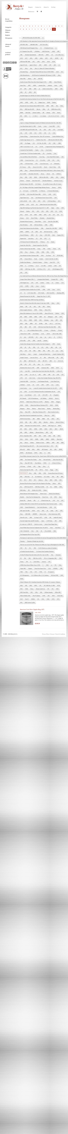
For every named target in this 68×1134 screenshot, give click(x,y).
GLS (62, 282)
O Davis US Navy (56, 463)
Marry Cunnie (41, 408)
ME (30, 422)
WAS (21, 585)
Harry (53, 303)
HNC (40, 320)
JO (53, 350)
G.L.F (37, 265)
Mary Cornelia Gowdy (53, 412)
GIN (37, 282)
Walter (21, 578)
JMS (49, 350)
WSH (48, 599)
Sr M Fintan (49, 520)
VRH (21, 572)
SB (55, 507)
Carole (39, 126)
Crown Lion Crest (29, 160)
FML (48, 252)
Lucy (21, 395)
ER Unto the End (48, 231)
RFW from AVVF (29, 486)
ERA (56, 231)
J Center (46, 330)
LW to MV (45, 395)
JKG (21, 350)
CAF (62, 116)
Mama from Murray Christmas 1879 (39, 405)
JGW (47, 347)
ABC (58, 51)
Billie (44, 109)
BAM (48, 102)
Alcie (26, 68)
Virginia (30, 568)
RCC (25, 480)
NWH (45, 463)
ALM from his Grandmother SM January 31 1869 (43, 75)
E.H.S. (44, 194)
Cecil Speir (60, 129)
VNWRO (55, 568)
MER (21, 425)
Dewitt (48, 173)
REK (56, 480)
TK (26, 548)
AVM (30, 92)
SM (50, 517)
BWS (26, 116)
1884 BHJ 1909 (33, 44)
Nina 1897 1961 (28, 463)
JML (44, 350)
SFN (61, 510)
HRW (31, 323)
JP (40, 357)
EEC (33, 211)
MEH (35, 422)
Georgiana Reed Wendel (43, 279)
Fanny (39, 248)
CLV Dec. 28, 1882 (41, 143)
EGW (26, 214)
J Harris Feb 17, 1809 (25, 333)
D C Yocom (23, 167)
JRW (51, 361)
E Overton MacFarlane (53, 191)
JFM (34, 347)
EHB (35, 214)
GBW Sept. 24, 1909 (30, 269)
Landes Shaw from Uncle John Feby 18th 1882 (43, 371)
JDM (34, 340)
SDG (43, 510)
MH (21, 432)
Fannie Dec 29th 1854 (25, 245)
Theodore (22, 541)
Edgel (52, 208)
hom (52, 320)
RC (21, 480)
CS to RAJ (42, 160)
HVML (41, 323)
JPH (45, 357)
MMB (36, 439)
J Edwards (53, 330)
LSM (25, 391)
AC (52, 54)
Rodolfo (22, 497)
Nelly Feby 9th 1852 (58, 459)
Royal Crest (45, 497)
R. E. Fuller (47, 476)
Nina (21, 463)
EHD (40, 214)
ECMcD (22, 204)
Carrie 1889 (52, 126)
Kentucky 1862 (45, 367)
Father (49, 248)
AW (35, 92)
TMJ (35, 548)
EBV (39, 201)
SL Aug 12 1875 (38, 517)
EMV (60, 228)
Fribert (45, 262)
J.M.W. (48, 333)
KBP (38, 367)
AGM (53, 61)
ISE (21, 330)
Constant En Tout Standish (26, 150)
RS (51, 497)
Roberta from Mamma (54, 493)
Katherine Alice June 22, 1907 (27, 367)
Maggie (58, 401)
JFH (21, 347)
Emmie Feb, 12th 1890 (51, 228)
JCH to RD (22, 340)
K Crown (48, 364)
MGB (46, 429)
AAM (53, 51)
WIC (32, 592)
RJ (47, 486)
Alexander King (24, 71)
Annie (55, 85)
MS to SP (22, 449)
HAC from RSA (50, 293)
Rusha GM (22, 500)
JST (30, 364)
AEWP (56, 58)
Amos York (22, 85)
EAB (50, 194)
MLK (26, 439)
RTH (55, 497)
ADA (31, 58)
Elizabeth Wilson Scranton (26, 221)
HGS (63, 313)
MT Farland (45, 449)
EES (43, 211)
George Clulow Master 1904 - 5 (27, 279)
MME (42, 439)
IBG (21, 327)
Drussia (54, 187)
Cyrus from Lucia (44, 163)
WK (49, 595)
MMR (47, 439)
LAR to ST (59, 371)
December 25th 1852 (33, 173)
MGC (51, 429)
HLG (25, 320)
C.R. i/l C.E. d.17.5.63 (53, 116)
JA (20, 337)
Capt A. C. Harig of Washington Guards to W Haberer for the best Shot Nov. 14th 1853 (40, 122)
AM (35, 78)
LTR (59, 391)
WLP (21, 599)
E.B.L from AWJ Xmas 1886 (34, 194)
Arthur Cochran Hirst (47, 88)
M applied (56, 395)
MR (58, 442)
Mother (32, 442)
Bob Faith (28, 112)
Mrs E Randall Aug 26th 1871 (27, 446)
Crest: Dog (41, 156)
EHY (45, 214)
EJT (54, 214)
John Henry (23, 354)
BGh (21, 109)
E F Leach (25, 191)
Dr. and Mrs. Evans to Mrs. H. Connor (52, 184)
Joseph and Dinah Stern (44, 354)
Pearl (46, 469)
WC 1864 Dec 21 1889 (49, 585)
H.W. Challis (41, 293)
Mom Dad (59, 439)
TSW (60, 558)
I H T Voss (57, 323)
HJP (56, 316)
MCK (53, 418)
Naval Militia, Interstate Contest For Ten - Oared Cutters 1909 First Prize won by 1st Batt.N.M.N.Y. (43, 456)
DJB (26, 177)
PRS (21, 476)
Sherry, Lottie (43, 514)
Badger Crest (42, 102)
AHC (40, 65)
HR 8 (21, 323)
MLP (31, 439)
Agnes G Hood (33, 65)
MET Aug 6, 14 (52, 425)
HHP (40, 316)
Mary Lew (47, 415)
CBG (45, 129)
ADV (46, 58)
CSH (21, 163)
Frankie (41, 259)
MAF (52, 401)
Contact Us (38, 7)
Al (59, 65)
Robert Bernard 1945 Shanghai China (29, 493)
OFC (34, 466)
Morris (26, 442)
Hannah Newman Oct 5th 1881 (27, 296)
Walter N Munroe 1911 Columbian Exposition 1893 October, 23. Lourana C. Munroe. (40, 582)
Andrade (50, 85)
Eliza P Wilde (34, 218)
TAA (32, 531)
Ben (57, 105)
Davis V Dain (52, 167)
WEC (21, 589)
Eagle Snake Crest (24, 197)
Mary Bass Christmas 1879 (39, 412)
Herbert (57, 313)
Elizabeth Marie (50, 218)
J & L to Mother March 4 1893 (34, 330)
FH (59, 248)
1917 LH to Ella (44, 44)
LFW (21, 378)
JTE (34, 364)
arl (39, 88)
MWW (21, 452)
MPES (48, 442)
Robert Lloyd (43, 493)
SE (47, 510)
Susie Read (57, 527)
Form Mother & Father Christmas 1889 (29, 255)
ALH (57, 71)
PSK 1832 (27, 476)
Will (41, 592)
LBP (49, 374)
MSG (33, 449)
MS (56, 446)
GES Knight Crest (24, 282)
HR (61, 320)
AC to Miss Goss (60, 54)
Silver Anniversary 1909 (54, 514)
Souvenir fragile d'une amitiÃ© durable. (29, 520)
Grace (37, 286)
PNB (45, 473)
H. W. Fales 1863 (32, 293)
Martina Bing (56, 408)
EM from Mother (38, 225)
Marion (34, 408)
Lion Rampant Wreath (43, 381)
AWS (31, 102)
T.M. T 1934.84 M (24, 531)
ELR (45, 221)
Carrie (45, 126)
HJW (61, 316)
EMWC (27, 231)
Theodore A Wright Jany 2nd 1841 (35, 541)
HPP (57, 320)
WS (38, 599)
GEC (21, 272)
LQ (21, 391)
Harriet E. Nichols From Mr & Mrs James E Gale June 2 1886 (34, 303)
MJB (35, 435)
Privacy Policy (45, 634)
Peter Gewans (23, 473)
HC (30, 306)
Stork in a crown (38, 524)
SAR (51, 507)
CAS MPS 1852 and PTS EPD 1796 (28, 129)
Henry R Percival (49, 313)
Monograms (8, 38)
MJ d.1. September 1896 (26, 435)
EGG (21, 214)
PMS (40, 473)
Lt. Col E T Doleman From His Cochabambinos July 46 (42, 391)
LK (33, 384)
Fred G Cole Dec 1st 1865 (52, 259)
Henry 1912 (47, 310)
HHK (35, 316)
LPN (61, 388)
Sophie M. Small (58, 517)
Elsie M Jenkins (24, 225)
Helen (48, 306)
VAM (47, 565)
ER (41, 231)
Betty (62, 105)
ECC (59, 201)
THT (21, 548)
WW (21, 602)
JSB (21, 364)
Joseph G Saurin (24, 357)
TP (20, 558)
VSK (26, 572)
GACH (50, 265)
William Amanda (49, 592)
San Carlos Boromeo (42, 507)
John (62, 350)
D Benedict (56, 163)
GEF (26, 272)
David (45, 167)
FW (58, 262)
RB (57, 476)
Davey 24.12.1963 (37, 167)
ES (36, 235)
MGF (56, 429)
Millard (31, 432)
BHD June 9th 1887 (29, 109)
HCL (35, 306)
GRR (44, 289)
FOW (42, 255)
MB (34, 418)
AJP (50, 65)
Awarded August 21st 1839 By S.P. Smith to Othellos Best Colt (35, 95)
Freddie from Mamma (25, 262)
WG (53, 589)
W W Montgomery (24, 575)
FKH (21, 252)
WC (40, 585)
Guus (53, 289)
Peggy (51, 469)
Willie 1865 (58, 592)
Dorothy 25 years (58, 180)
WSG (43, 599)
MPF (53, 442)
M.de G (57, 398)
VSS (31, 572)
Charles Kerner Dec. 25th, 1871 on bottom (40, 136)
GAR (55, 265)
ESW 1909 (47, 235)
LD (53, 374)
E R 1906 (22, 194)
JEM (54, 344)
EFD (52, 211)
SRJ (56, 520)
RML (61, 486)
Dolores (22, 180)
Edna (58, 208)
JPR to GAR (51, 357)
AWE (21, 102)
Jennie (58, 344)
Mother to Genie (40, 442)
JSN (25, 364)
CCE (54, 129)
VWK (40, 572)
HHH (30, 316)
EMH (51, 225)
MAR (56, 405)
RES (61, 480)
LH (26, 378)
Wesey (31, 589)
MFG (30, 429)
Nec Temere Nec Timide (31, 459)
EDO (62, 208)
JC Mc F (60, 337)
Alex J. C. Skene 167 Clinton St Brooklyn (44, 68)
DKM (35, 177)
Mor (21, 442)
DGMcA (59, 173)
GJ (52, 282)
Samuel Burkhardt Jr (30, 507)
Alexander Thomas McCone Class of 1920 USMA (42, 71)
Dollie (62, 177)
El (61, 214)
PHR (35, 473)
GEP (61, 279)
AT (25, 92)
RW (35, 500)
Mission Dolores (39, 432)
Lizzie (28, 384)
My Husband (29, 452)
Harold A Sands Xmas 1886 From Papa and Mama (32, 299)
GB (60, 265)
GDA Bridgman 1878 (57, 269)
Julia (39, 364)
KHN (52, 367)
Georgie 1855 (54, 279)
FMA (38, 252)
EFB (47, 211)
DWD (59, 187)
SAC (62, 500)
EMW (21, 231)
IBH (26, 327)
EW (41, 238)
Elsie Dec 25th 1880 (53, 221)
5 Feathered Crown (48, 48)
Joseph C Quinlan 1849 (58, 354)
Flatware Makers (7, 31)
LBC (40, 374)
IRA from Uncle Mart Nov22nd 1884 (47, 327)
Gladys (57, 282)
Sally (60, 503)
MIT (47, 432)
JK (60, 347)
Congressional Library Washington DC (55, 146)
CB (40, 129)
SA (58, 500)
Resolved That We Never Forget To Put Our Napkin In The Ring (35, 483)
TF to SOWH (48, 531)
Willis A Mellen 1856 (25, 595)
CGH (54, 133)
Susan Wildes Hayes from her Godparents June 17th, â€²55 (34, 527)
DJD (31, 177)
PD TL (41, 469)
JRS (39, 361)
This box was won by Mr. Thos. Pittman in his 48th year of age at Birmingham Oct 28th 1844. (42, 544)
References (31, 11)
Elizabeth (42, 218)
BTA (54, 112)
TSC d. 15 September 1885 (50, 558)
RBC (62, 476)
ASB (61, 88)
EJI (49, 214)
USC (49, 561)
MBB (38, 418)
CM (50, 143)
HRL (26, 323)
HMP (35, 320)
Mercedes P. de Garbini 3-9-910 (32, 425)
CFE (45, 133)
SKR (31, 517)
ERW (32, 235)
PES (57, 469)
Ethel (53, 235)
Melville (46, 422)
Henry (40, 310)
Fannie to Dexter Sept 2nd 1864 (27, 248)
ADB (36, 58)
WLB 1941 (60, 595)
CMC (54, 143)
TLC (30, 548)
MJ (51, 432)
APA (25, 88)
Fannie (52, 242)
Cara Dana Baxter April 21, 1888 (28, 126)
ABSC (47, 54)
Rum (60, 497)
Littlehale (22, 384)
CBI (49, 129)
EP (32, 231)
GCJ (49, 269)
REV (59, 483)
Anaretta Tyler (42, 85)
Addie (41, 58)
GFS (32, 282)
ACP (26, 58)
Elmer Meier (38, 221)
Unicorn (44, 561)
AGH (48, 61)
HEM (35, 310)
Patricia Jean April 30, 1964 (26, 469)
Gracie (42, 286)
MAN (51, 405)
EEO (38, 211)
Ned (40, 459)
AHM (45, 65)
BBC (52, 105)
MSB (28, 449)
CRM (21, 160)
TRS (29, 558)
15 (42, 37)
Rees (46, 480)
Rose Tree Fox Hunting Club (33, 497)
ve (51, 565)
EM (31, 225)
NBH (21, 459)
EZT (45, 238)
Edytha (28, 211)
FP (54, 255)
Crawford (49, 153)
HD (39, 306)
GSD (49, 289)
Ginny (47, 282)
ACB (21, 58)
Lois (52, 384)
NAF (49, 452)
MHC (26, 432)
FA (48, 242)
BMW (21, 112)
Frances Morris (28, 259)
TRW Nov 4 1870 (37, 558)
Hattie (21, 306)
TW (27, 561)
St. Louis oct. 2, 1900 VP (26, 524)
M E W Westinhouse (33, 398)
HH (21, 316)
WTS (58, 599)
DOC (57, 177)
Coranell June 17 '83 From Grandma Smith (30, 153)
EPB (37, 231)
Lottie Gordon (23, 388)
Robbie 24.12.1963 (36, 490)
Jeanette (45, 340)
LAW (26, 374)
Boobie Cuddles (36, 112)
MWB (60, 449)
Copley (36, 150)
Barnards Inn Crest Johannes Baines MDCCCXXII (32, 105)
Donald (28, 180)
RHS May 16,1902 (39, 486)
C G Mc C (35, 116)
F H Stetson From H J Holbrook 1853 (29, 242)
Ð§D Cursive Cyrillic (30, 602)
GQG (32, 286)
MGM (61, 429)
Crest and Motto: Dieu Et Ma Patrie (28, 156)
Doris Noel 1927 (36, 180)
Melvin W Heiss (60, 422)
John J (29, 354)
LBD (44, 374)
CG (49, 133)
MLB (59, 435)
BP (43, 112)
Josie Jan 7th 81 (34, 357)
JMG (34, 350)
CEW (40, 133)
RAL (53, 476)
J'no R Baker (36, 333)
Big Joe (38, 109)
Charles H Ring (23, 136)
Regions (7, 35)
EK (58, 214)
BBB (47, 105)
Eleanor (22, 218)
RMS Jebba (23, 490)
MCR (21, 422)
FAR (44, 248)
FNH (53, 252)
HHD (25, 316)
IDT (30, 327)
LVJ (35, 395)
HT (36, 323)
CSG (58, 160)
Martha (49, 408)
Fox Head (48, 255)
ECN (28, 204)
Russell (29, 500)
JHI (56, 347)
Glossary (52, 634)
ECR (32, 204)
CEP (26, 133)
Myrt (41, 452)
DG (53, 173)
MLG (21, 439)
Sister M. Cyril (23, 517)
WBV (35, 585)
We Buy (53, 7)
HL (21, 320)
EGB (61, 211)
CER (31, 133)
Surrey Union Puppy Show (51, 524)
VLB (49, 568)
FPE (21, 259)
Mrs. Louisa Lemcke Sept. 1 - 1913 (45, 446)
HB (26, 306)
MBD (43, 418)
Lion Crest (32, 381)
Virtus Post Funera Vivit (40, 568)
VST (36, 572)
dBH (21, 170)
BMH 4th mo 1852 (56, 109)
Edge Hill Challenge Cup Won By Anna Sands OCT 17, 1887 (34, 208)
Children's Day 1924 (41, 139)
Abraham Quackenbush (30, 54)
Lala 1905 (27, 371)
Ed (36, 204)
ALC (21, 68)
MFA (25, 429)
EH (31, 214)
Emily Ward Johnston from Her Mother (29, 228)
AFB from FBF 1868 (25, 61)
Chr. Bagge (27, 143)
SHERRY (35, 514)
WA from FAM (54, 575)
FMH (43, 252)
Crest (55, 153)
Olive (44, 466)
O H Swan (22, 466)
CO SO (41, 146)
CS (37, 160)
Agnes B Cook (23, 65)
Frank (35, 259)
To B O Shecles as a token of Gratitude (47, 548)
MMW (52, 439)
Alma (59, 75)
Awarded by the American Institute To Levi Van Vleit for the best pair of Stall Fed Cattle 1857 (42, 99)
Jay (45, 337)
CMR (59, 143)
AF (61, 58)
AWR (26, 102)
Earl (32, 197)
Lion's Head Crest (55, 381)
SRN (60, 520)
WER (26, 589)
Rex (21, 486)
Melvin (51, 422)
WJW (43, 595)
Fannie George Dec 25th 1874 (40, 245)
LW (39, 395)
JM (30, 350)
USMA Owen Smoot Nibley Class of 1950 (30, 565)
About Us (46, 7)
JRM (25, 361)
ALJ (62, 71)
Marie (28, 408)
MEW (59, 425)
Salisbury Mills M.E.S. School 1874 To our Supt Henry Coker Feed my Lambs (38, 503)
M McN (51, 398)
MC (48, 418)
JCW (29, 340)
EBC (34, 201)
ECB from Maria (52, 201)
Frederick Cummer (37, 262)
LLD (38, 384)
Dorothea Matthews (47, 180)
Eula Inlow (31, 238)
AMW (34, 85)
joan (57, 350)
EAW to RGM (23, 201)
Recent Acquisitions (8, 20)
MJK (49, 435)
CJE (34, 143)
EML (42, 228)
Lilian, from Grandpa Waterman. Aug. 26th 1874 (49, 378)
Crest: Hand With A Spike (53, 156)
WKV (53, 595)
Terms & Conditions (60, 634)
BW (21, 116)
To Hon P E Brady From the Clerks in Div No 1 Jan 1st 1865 (34, 555)
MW (55, 449)
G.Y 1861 (43, 265)
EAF (54, 194)
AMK (50, 82)
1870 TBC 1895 (24, 44)
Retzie (54, 483)
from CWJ (52, 262)
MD (26, 422)
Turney (21, 561)
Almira (29, 78)
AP (21, 88)
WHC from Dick (24, 592)
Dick (21, 177)
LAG (21, 371)
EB (30, 201)
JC (54, 337)
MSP (38, 449)
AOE (61, 85)
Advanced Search (8, 45)
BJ (48, 109)
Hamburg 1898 (60, 293)
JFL (30, 347)
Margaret (22, 408)
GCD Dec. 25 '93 (41, 269)
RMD (55, 486)
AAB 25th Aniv (46, 51)
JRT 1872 (45, 361)
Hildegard (50, 316)
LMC (42, 384)
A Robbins (37, 51)
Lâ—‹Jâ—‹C (33, 374)
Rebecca (41, 480)
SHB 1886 (27, 514)
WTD (53, 599)
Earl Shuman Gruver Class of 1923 (44, 197)
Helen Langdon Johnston (26, 310)
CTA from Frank (29, 163)
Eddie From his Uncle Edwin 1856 (48, 204)
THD (54, 531)
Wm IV (27, 599)
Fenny (54, 248)
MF (21, 429)
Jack (25, 337)
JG (38, 347)
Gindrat (42, 282)
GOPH (26, 286)
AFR (38, 61)
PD (36, 469)
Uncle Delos (36, 561)
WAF (62, 575)
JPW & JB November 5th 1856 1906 (31, 37)
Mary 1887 (27, 412)
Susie (51, 527)
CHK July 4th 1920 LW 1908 (55, 139)
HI (45, 316)
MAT (53, 415)
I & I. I (51, 323)
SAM (21, 507)
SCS (38, 510)
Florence (32, 252)
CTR (36, 163)
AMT (29, 85)
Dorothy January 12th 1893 (26, 184)
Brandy (48, 112)
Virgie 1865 (23, 568)
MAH (21, 405)
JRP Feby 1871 (32, 361)
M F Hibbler (43, 398)
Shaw (21, 514)
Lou (30, 388)
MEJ (40, 422)
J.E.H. (42, 333)
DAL (29, 167)
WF (48, 589)
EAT (56, 197)
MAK (26, 405)
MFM (35, 429)
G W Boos (31, 265)
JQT (62, 357)
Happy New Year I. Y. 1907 (43, 296)
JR (20, 361)
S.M (54, 500)
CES (35, 133)
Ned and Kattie (47, 459)
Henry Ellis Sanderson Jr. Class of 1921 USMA (31, 313)
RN (29, 490)
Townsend (58, 555)
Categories (8, 27)
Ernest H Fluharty (24, 235)
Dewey (42, 173)
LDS (58, 374)
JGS (42, 347)
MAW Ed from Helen (25, 418)
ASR (21, 92)
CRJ (63, 156)
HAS (58, 303)
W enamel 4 (51, 572)
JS (54, 361)
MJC (40, 435)
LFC (63, 374)
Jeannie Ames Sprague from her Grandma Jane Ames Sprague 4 (35, 344)
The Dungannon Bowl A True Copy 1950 (29, 534)
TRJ (25, 558)
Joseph (35, 354)
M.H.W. (22, 401)
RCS (35, 480)
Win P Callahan (36, 595)
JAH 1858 (31, 337)
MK (54, 435)
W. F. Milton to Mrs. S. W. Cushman (40, 575)
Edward (22, 211)
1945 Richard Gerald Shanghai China (29, 48)
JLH (26, 350)
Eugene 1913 (60, 235)
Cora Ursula (48, 150)
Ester (41, 235)
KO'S (57, 367)
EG (56, 211)
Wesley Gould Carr (40, 589)
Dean (26, 170)
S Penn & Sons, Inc (45, 500)
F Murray (42, 242)
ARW (56, 88)
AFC (33, 61)
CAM (21, 119)
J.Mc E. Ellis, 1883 (56, 333)
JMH (39, 350)
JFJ (25, 347)
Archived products (7, 53)
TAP (37, 531)
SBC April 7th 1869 (24, 510)
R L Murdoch (38, 476)
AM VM (40, 78)
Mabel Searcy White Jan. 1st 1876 (34, 401)
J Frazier (60, 330)
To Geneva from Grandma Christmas (45, 551)
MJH (45, 435)
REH (51, 480)
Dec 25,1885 (23, 173)
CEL (21, 133)
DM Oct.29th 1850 (43, 177)
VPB (61, 568)
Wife (36, 592)
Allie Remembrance (24, 75)
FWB (21, 265)
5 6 (41, 48)
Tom (52, 555)
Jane (41, 337)
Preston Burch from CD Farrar (55, 473)
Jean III (39, 340)
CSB (49, 160)
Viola (60, 565)
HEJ (44, 306)
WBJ (31, 585)
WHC (57, 589)
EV (37, 238)
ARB (30, 88)
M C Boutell (23, 398)
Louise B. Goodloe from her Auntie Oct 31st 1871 (45, 388)
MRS (62, 442)
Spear (42, 520)
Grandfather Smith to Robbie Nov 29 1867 (30, 289)
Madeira (47, 401)
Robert (45, 490)
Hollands (46, 320)
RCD (30, 480)
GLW (21, 286)
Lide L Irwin (32, 378)
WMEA (33, 599)
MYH (35, 452)
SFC (57, 510)
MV (51, 449)
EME (46, 225)
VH (55, 565)
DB (59, 167)
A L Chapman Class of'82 (26, 51)
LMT (47, 384)
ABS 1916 (40, 54)
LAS (21, 374)
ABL (21, 54)
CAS (58, 126)
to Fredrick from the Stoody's (27, 551)
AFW (43, 61)
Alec (31, 68)
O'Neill (29, 466)
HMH (30, 320)
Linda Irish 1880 (24, 381)
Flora (26, 252)
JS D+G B (60, 361)
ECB (44, 201)
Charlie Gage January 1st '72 (27, 139)
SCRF (33, 510)
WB (26, 585)
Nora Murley (38, 463)
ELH (27, 218)
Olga (39, 466)
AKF (55, 65)
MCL (58, 418)
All (54, 29)
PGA (30, 473)
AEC (51, 58)
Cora (42, 150)
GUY (58, 289)
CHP (21, 143)
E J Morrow (42, 191)
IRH (59, 327)
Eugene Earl (23, 238)
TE (41, 531)
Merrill (44, 425)
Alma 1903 (22, 78)
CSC (53, 160)
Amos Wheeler (57, 82)
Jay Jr (50, 337)
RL (51, 486)
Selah (52, 510)
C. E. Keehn (43, 116)
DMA (52, 177)
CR (43, 153)
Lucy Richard (28, 395)
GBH (21, 269)
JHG (52, 347)
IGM (35, 327)
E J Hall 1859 (34, 191)
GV (21, 293)
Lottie (57, 384)
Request (30, 7)
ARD (35, 88)
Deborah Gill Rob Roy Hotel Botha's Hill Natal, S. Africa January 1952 (46, 170)
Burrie (58, 112)
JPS (57, 357)
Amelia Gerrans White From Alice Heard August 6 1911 (33, 82)
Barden (54, 102)
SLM (46, 517)
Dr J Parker (38, 184)
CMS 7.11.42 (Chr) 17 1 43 (26, 146)
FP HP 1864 (60, 255)
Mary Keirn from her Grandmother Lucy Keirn (31, 415)
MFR (41, 429)
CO (36, 146)
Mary (21, 412)
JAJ (37, 337)
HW (46, 323)
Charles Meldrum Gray (57, 136)
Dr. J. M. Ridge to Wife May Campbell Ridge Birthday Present (35, 187)
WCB (58, 585)
